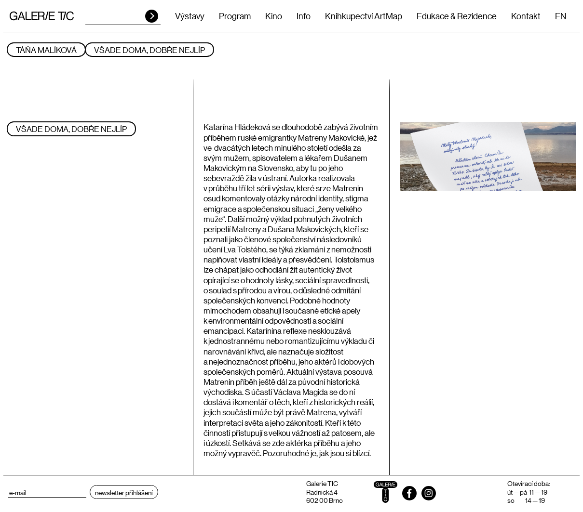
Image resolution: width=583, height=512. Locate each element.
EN (560, 16)
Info (304, 16)
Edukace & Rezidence (457, 16)
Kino (273, 16)
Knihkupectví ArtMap (363, 16)
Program (235, 16)
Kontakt (526, 16)
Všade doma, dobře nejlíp (149, 50)
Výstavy (189, 16)
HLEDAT (151, 16)
